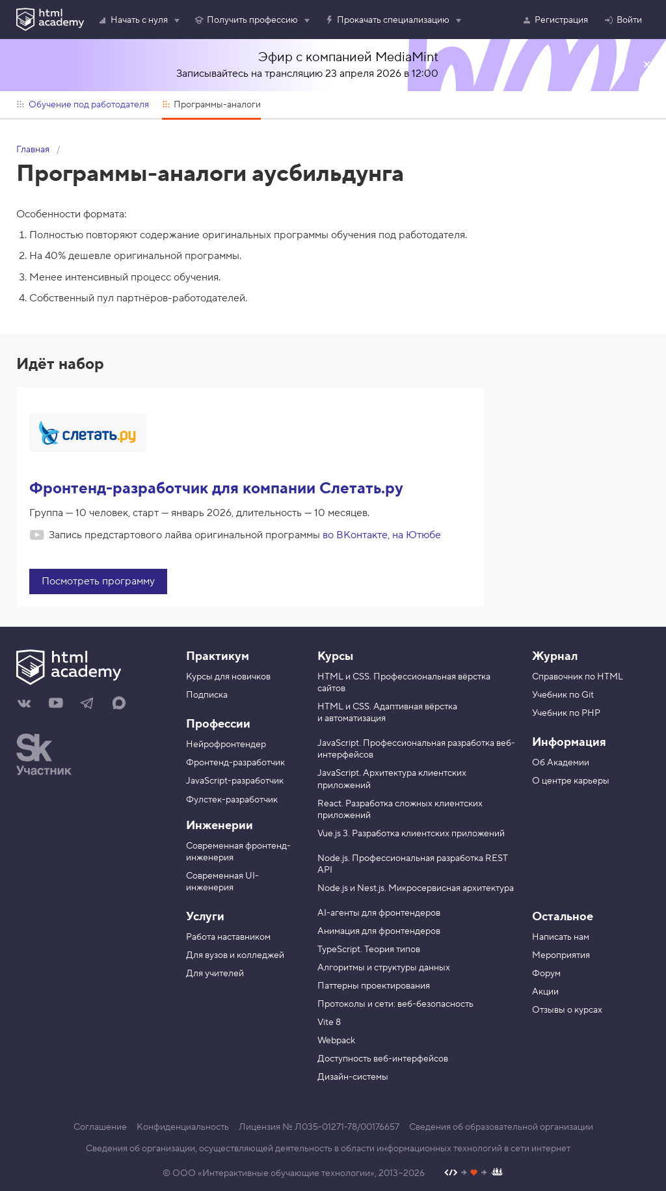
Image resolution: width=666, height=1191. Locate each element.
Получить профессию (246, 20)
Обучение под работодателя (82, 105)
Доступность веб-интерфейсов (382, 1059)
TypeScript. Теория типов (368, 949)
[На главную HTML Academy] (91, 669)
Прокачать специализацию (386, 20)
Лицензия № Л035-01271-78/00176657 (319, 1127)
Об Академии (560, 763)
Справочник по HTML (577, 677)
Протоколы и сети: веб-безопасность (395, 1004)
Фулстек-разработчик (232, 800)
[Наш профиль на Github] (473, 1174)
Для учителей (215, 973)
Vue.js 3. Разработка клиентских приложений (411, 834)
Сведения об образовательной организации (501, 1127)
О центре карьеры (570, 781)
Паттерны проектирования (373, 986)
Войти (623, 20)
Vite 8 (329, 1022)
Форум (546, 973)
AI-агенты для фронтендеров (378, 913)
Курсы (335, 656)
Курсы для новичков (228, 677)
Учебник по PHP (566, 713)
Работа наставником (228, 937)
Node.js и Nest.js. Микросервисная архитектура (415, 888)
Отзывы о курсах (567, 1010)
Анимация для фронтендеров (378, 931)
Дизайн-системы (352, 1077)
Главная (32, 150)
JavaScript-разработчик (235, 781)
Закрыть (646, 65)
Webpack (336, 1041)
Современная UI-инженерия (222, 882)
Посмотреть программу (98, 581)
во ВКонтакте (355, 534)
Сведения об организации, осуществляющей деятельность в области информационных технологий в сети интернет (328, 1149)
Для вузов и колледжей (235, 955)
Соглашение (100, 1127)
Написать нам (560, 937)
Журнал (555, 656)
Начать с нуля (133, 20)
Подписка (207, 695)
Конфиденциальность (183, 1127)
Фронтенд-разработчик (235, 763)
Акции (545, 992)
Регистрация (555, 20)
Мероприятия (561, 955)
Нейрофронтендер (226, 744)
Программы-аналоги (211, 105)
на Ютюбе (416, 534)
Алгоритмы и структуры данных (383, 968)
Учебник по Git (563, 695)
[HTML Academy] (50, 19)
